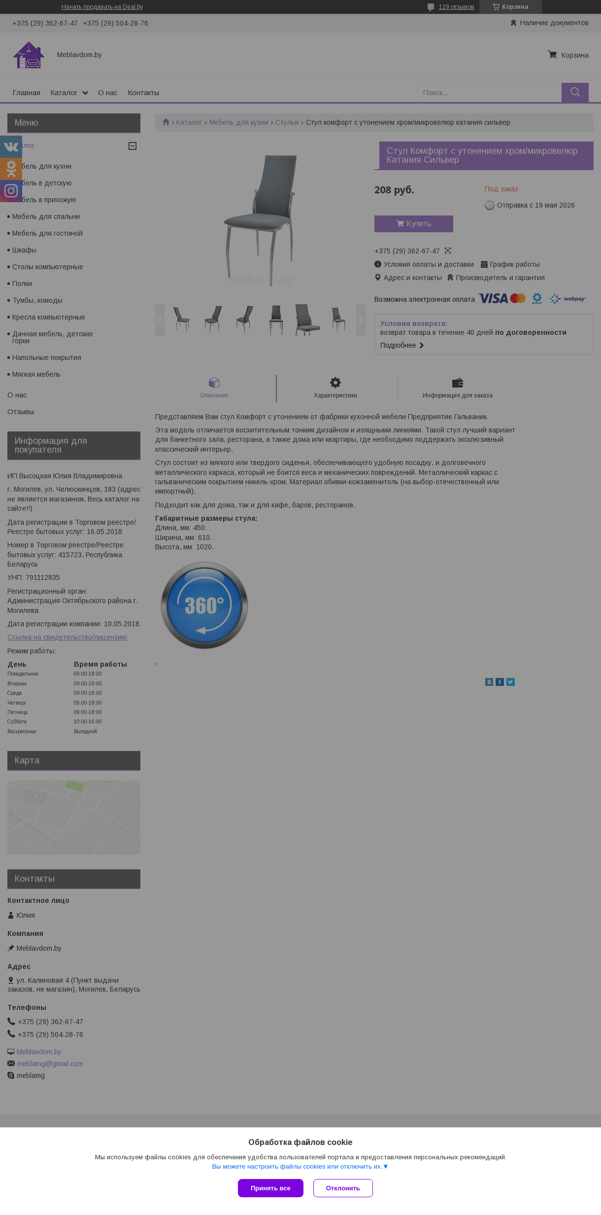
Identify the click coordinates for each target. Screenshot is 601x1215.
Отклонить (343, 1188)
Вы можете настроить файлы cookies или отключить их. (297, 1166)
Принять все (271, 1188)
